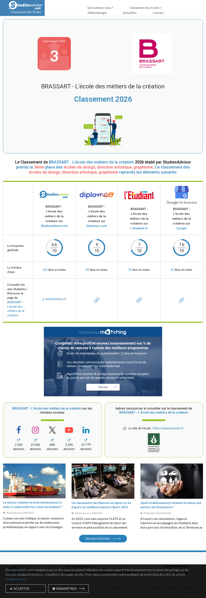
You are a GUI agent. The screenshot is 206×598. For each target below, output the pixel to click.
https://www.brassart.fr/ (168, 428)
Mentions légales (122, 588)
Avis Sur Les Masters (79, 566)
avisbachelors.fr (54, 299)
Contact (158, 12)
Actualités (130, 12)
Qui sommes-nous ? (100, 7)
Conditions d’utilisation (148, 588)
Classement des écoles (145, 7)
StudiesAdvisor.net (44, 589)
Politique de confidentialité (181, 588)
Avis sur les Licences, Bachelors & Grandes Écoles (100, 572)
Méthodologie (97, 12)
